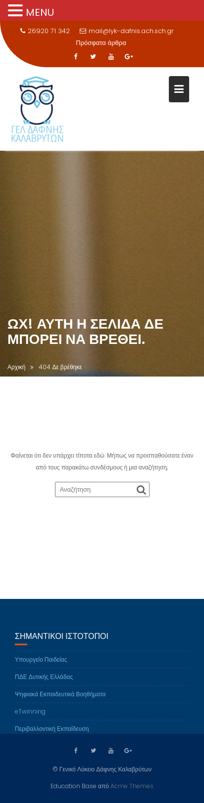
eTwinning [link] (30, 715)
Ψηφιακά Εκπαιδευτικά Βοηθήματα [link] (60, 698)
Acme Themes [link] (131, 785)
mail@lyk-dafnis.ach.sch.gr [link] (127, 31)
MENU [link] (40, 12)
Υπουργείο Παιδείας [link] (41, 663)
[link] (75, 57)
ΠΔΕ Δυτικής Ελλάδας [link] (44, 680)
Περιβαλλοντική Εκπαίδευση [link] (52, 732)
